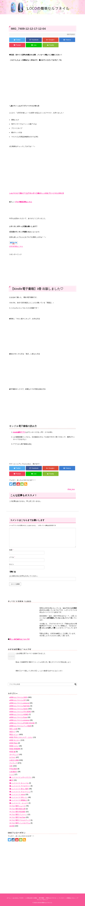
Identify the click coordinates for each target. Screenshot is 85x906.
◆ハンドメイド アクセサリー (19, 786)
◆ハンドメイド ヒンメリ (18, 803)
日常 (11, 766)
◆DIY (11, 780)
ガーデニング (14, 754)
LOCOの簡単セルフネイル (44, 902)
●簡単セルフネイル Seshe (18, 709)
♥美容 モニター (14, 740)
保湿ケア (12, 731)
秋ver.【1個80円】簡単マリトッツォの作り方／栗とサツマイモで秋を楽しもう (43, 662)
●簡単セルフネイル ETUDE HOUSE (22, 723)
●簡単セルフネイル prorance (19, 720)
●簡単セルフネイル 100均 (18, 697)
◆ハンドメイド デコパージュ (19, 791)
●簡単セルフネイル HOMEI (18, 714)
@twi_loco (71, 489)
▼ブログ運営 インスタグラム (19, 823)
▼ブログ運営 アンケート (18, 814)
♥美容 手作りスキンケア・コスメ (21, 737)
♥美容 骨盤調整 (14, 749)
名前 (11, 550)
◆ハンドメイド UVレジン (18, 797)
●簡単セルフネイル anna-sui (19, 703)
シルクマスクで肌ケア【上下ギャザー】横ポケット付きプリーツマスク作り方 (36, 193)
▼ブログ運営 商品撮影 (17, 811)
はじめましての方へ (18, 898)
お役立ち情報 (14, 760)
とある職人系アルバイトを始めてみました (30, 653)
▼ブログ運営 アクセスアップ (19, 820)
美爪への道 (13, 729)
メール (12, 557)
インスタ (61, 898)
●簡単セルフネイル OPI (17, 700)
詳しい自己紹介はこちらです (19, 639)
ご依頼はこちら (70, 898)
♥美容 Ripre (13, 743)
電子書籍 (41, 898)
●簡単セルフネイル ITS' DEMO (20, 711)
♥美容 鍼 (12, 751)
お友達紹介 (13, 771)
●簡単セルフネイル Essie (18, 717)
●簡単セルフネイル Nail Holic (19, 706)
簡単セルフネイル (51, 898)
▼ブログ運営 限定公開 (17, 809)
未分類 (11, 826)
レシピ (11, 774)
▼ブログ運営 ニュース (17, 806)
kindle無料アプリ (19, 432)
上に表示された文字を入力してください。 (24, 576)
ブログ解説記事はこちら (23, 202)
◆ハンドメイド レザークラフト (20, 777)
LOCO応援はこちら (16, 246)
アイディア (13, 763)
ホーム (9, 898)
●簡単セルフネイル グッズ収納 (20, 726)
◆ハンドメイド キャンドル (19, 783)
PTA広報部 (13, 769)
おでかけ (12, 757)
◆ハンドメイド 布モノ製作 (19, 789)
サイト (11, 564)
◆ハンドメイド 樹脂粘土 (18, 800)
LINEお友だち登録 (31, 898)
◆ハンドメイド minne (17, 794)
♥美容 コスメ (14, 746)
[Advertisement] (42, 269)
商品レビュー (14, 734)
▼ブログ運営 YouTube (17, 817)
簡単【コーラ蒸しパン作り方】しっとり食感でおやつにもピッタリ (39, 671)
